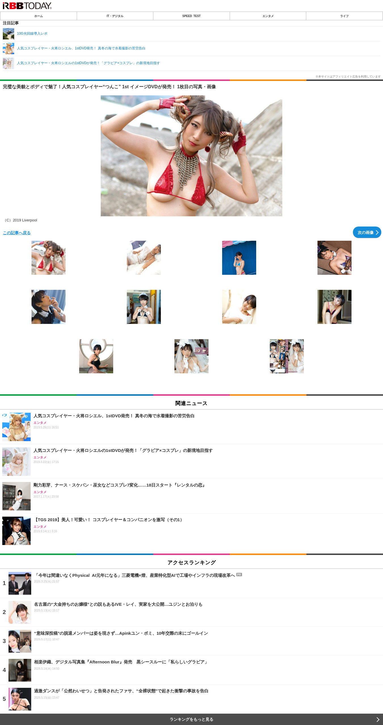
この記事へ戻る (17, 232)
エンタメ (268, 15)
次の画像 (366, 232)
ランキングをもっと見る (191, 719)
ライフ (344, 15)
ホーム (38, 15)
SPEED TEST (191, 15)
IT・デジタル (115, 15)
